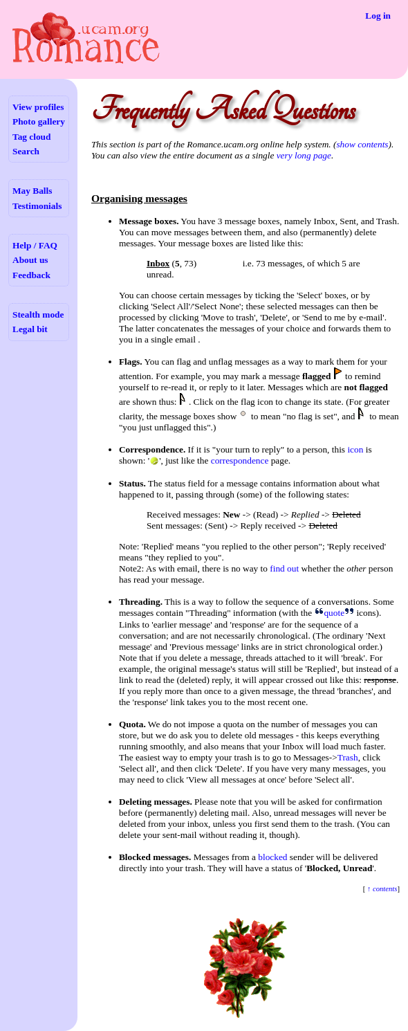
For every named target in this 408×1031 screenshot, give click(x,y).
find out (284, 568)
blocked (272, 857)
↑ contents (381, 889)
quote (334, 613)
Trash (347, 757)
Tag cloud (31, 136)
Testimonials (37, 206)
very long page (304, 155)
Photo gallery (38, 121)
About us (30, 260)
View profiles (38, 107)
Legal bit (30, 329)
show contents (362, 144)
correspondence (240, 460)
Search (25, 151)
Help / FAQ (34, 245)
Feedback (31, 275)
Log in (378, 15)
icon (355, 449)
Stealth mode (38, 314)
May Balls (32, 190)
